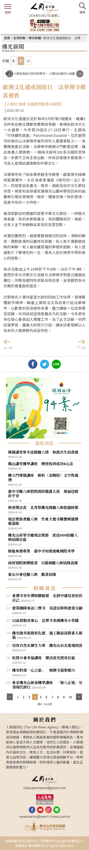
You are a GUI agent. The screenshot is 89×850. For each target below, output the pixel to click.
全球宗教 (19, 38)
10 (70, 697)
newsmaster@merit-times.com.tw (44, 816)
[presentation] (9, 73)
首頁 (7, 38)
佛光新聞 (35, 38)
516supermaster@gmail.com (44, 787)
